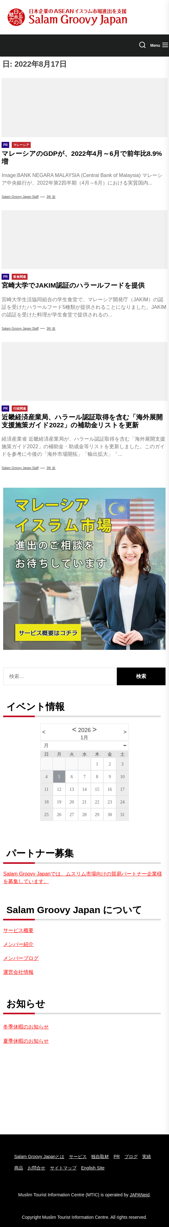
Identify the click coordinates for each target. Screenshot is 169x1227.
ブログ (131, 1156)
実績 (146, 1156)
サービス (78, 1156)
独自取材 (100, 1156)
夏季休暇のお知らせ (26, 1041)
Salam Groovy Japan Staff (20, 196)
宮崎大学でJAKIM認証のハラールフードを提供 (73, 285)
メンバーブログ (21, 958)
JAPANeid (140, 1194)
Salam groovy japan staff (20, 328)
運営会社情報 (18, 972)
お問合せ (36, 1167)
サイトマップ (63, 1167)
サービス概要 (18, 930)
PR (117, 1156)
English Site (92, 1167)
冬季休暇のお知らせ (26, 1026)
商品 (18, 1167)
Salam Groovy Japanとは (39, 1156)
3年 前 (51, 196)
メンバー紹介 (18, 944)
